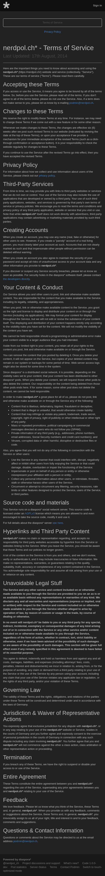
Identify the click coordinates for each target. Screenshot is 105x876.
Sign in (97, 5)
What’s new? (71, 863)
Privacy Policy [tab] (52, 31)
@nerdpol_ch (11, 863)
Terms (53, 867)
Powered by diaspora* (17, 859)
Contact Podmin (70, 867)
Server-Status (38, 867)
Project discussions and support (41, 863)
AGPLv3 (30, 513)
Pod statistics (19, 867)
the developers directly (16, 278)
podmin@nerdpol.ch (81, 102)
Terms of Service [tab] (52, 22)
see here (58, 522)
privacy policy (47, 175)
